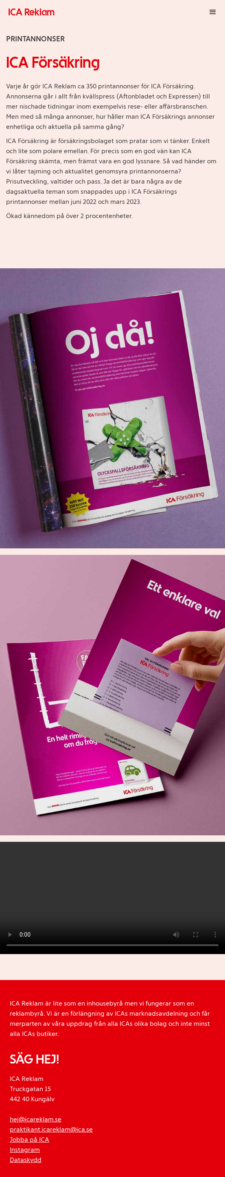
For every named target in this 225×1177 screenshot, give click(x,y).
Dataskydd (26, 1160)
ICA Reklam (31, 12)
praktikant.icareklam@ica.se (51, 1129)
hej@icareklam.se (35, 1119)
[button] (213, 12)
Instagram (25, 1149)
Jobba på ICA (29, 1139)
